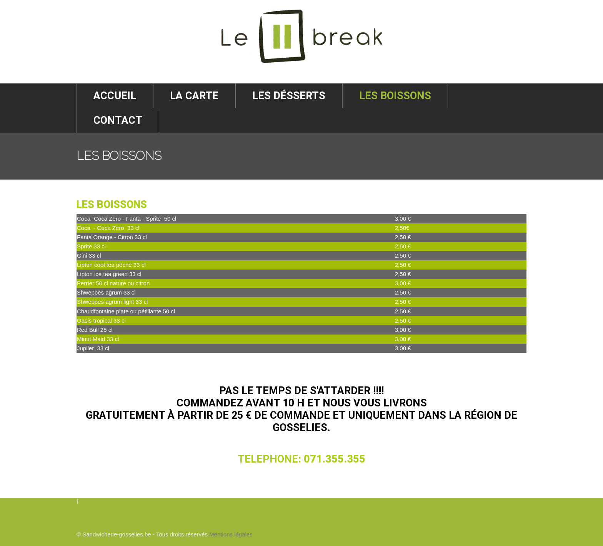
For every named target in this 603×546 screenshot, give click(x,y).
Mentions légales (231, 534)
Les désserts (288, 96)
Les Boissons (395, 96)
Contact (117, 120)
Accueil (114, 96)
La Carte (194, 96)
